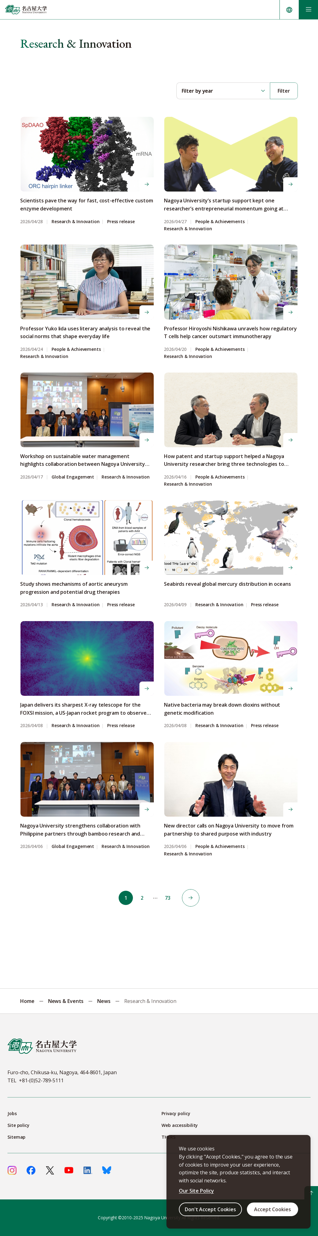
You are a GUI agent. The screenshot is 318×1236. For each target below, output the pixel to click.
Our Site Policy (196, 1190)
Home (27, 1001)
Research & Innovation (76, 221)
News (104, 1001)
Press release (121, 221)
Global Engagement (73, 477)
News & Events (66, 1001)
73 (169, 897)
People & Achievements (220, 221)
